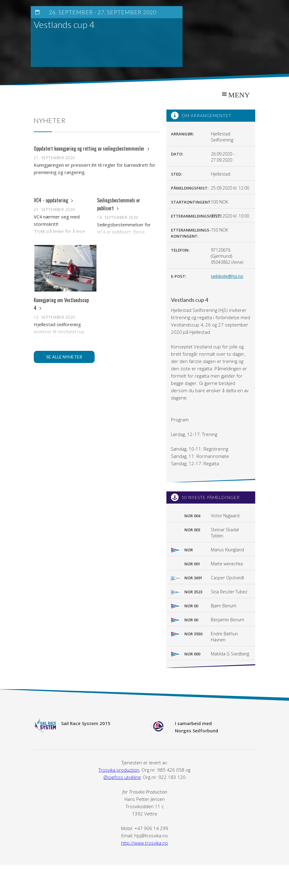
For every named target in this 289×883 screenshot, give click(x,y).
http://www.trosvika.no (144, 843)
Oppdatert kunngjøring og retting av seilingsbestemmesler (91, 148)
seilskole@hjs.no (227, 276)
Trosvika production (119, 770)
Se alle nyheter (64, 356)
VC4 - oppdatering (53, 200)
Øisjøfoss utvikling (122, 777)
